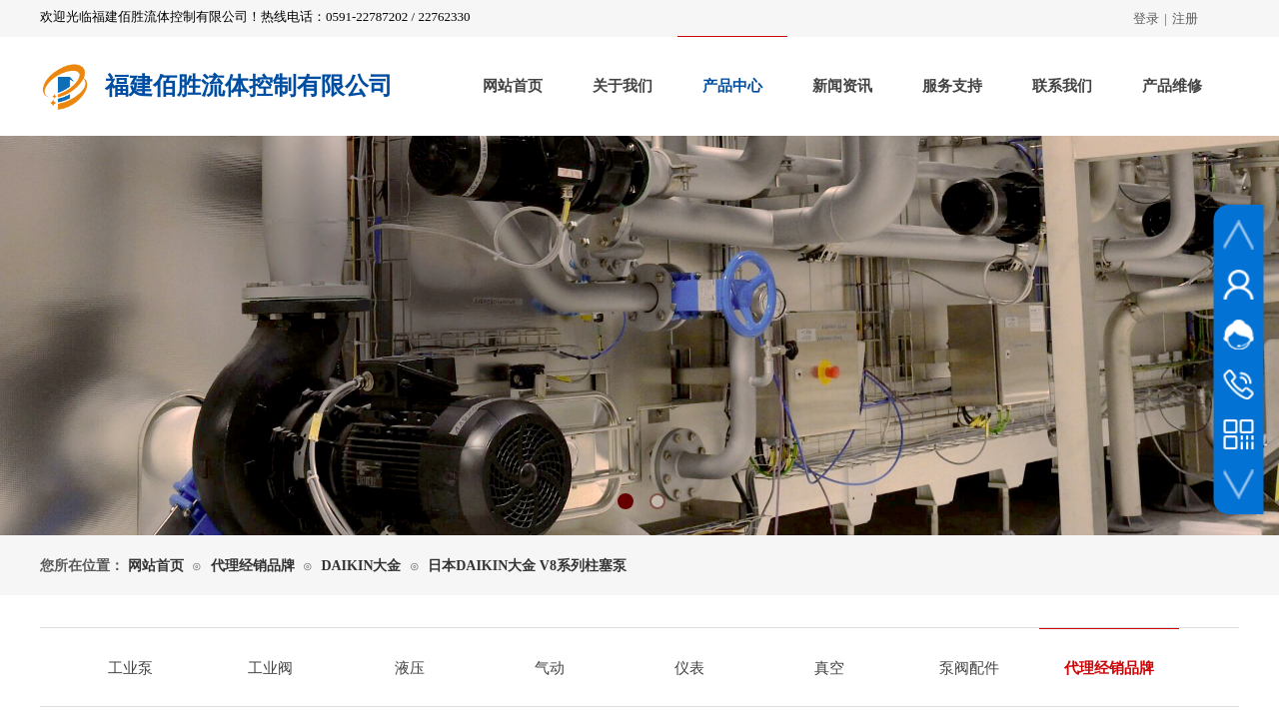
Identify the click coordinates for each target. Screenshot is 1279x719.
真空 (829, 668)
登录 (1146, 18)
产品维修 (1172, 86)
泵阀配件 (969, 668)
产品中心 (732, 86)
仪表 (689, 668)
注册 (1185, 18)
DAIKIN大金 (361, 565)
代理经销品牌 (253, 565)
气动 (550, 668)
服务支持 (952, 86)
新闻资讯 (842, 86)
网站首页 (513, 86)
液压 (410, 668)
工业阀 (270, 668)
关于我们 (622, 86)
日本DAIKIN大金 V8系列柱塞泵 (527, 565)
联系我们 (1062, 86)
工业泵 (130, 668)
